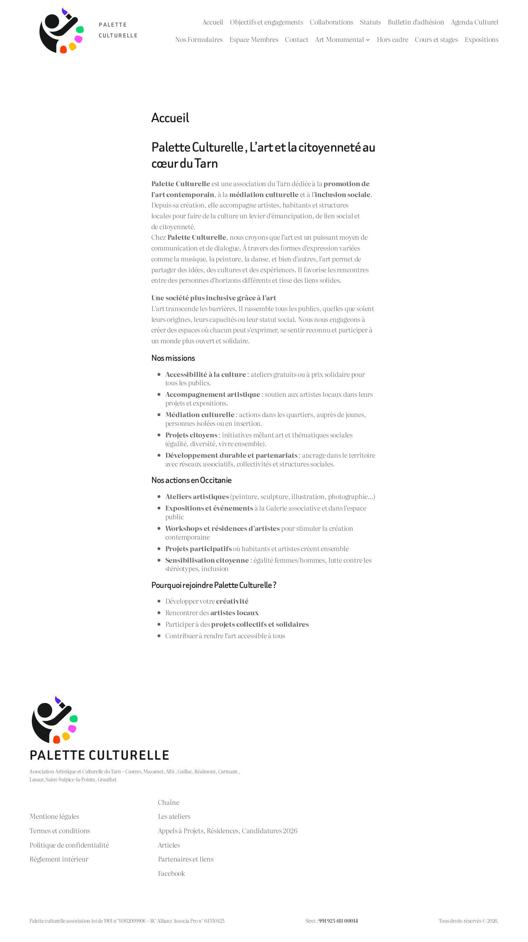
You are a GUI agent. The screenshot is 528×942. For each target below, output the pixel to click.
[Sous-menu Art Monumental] (368, 39)
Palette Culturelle (99, 755)
